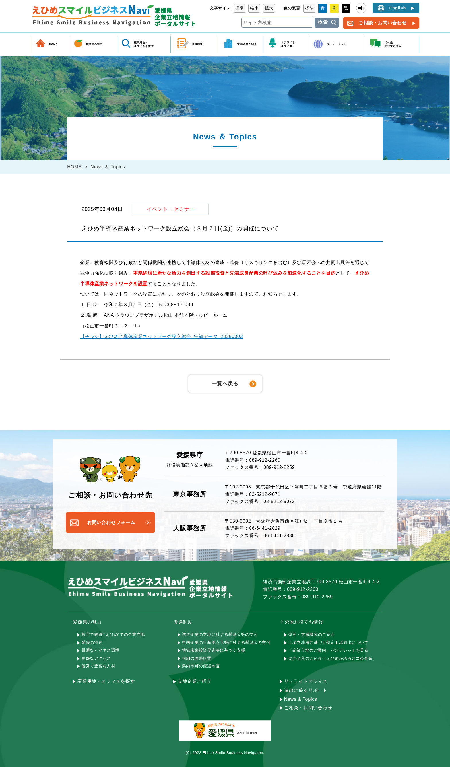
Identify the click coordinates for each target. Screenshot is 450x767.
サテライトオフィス (305, 681)
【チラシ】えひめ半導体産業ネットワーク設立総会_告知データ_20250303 (161, 336)
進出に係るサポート (305, 690)
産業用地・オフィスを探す (106, 681)
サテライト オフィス (288, 44)
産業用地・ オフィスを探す (144, 44)
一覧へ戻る (225, 384)
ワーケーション (336, 44)
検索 (323, 22)
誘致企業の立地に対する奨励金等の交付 (220, 634)
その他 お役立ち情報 (393, 44)
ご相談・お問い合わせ (382, 22)
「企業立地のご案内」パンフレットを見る (328, 650)
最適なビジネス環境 (100, 650)
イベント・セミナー (170, 209)
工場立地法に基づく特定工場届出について (328, 642)
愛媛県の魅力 (94, 44)
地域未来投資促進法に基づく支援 (213, 650)
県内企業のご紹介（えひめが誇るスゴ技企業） (332, 658)
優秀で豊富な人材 (98, 666)
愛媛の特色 (92, 642)
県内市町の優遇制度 (201, 666)
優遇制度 (197, 44)
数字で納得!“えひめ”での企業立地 (113, 634)
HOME (53, 44)
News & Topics (300, 699)
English (397, 8)
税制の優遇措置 (197, 658)
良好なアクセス (96, 658)
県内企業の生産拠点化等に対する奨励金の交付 (226, 642)
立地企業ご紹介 (247, 44)
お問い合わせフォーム (111, 522)
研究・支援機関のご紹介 (311, 634)
